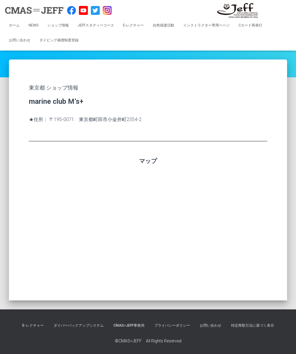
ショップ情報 (58, 25)
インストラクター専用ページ (206, 25)
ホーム (14, 25)
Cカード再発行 (250, 25)
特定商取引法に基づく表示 (252, 325)
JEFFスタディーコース (96, 25)
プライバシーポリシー (172, 325)
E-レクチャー (133, 25)
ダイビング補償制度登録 (59, 40)
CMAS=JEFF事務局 (128, 325)
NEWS (33, 25)
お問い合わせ (19, 40)
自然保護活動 (163, 25)
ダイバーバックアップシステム (79, 325)
